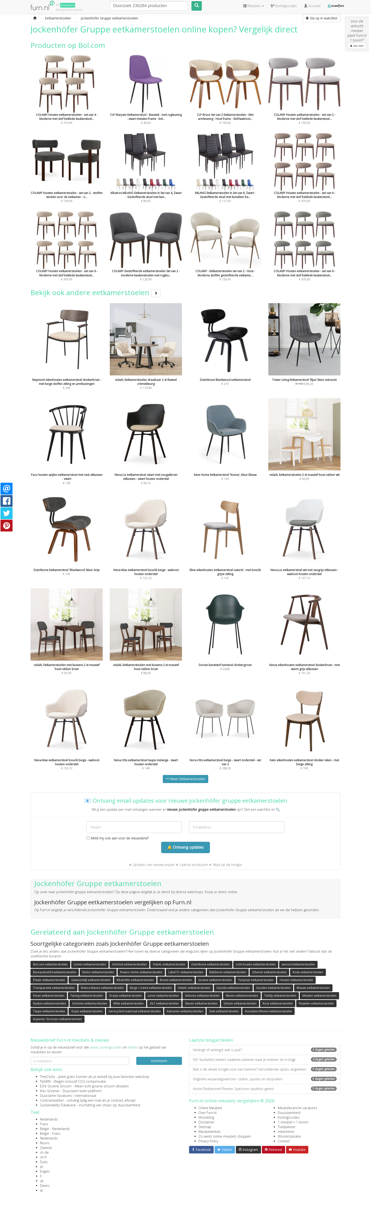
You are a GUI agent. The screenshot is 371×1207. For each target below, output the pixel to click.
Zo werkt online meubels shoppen (225, 1136)
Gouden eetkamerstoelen (273, 988)
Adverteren (286, 1131)
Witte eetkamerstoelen (128, 1003)
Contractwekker (52, 1100)
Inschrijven (159, 1060)
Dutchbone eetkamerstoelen (210, 964)
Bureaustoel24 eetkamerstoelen (54, 972)
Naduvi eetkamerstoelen (49, 1003)
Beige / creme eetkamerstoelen (151, 988)
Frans (44, 1124)
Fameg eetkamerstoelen (87, 996)
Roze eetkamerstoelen (278, 1003)
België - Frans (50, 1133)
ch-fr (43, 1157)
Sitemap (205, 1127)
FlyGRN (45, 1081)
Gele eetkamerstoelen (224, 1011)
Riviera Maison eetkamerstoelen (102, 988)
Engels (45, 1171)
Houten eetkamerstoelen (296, 980)
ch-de (44, 1152)
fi (41, 1176)
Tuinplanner (287, 1127)
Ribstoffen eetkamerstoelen (135, 980)
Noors (44, 1143)
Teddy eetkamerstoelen (280, 996)
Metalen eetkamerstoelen (319, 996)
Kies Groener (50, 1091)
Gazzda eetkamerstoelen (233, 988)
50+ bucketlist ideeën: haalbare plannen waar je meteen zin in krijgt (265, 1059)
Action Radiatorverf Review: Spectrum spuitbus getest (265, 1088)
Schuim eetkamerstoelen (240, 1003)
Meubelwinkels (210, 1131)
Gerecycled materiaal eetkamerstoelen (135, 1011)
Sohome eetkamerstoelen (202, 996)
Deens (45, 1185)
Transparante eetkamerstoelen (54, 988)
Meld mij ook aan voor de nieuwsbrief (118, 838)
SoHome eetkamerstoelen (89, 1003)
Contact (284, 1141)
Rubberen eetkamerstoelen (227, 972)
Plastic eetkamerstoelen (49, 980)
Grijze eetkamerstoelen (86, 1011)
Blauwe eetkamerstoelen (313, 988)
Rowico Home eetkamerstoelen (141, 972)
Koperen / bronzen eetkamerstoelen (57, 1019)
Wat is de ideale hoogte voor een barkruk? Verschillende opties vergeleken (265, 1069)
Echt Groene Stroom (55, 1086)
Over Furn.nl (207, 1112)
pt (41, 1166)
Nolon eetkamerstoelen (98, 972)
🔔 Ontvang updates (185, 847)
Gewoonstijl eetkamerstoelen (90, 980)
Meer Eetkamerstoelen (185, 779)
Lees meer (357, 45)
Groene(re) (67, 5)
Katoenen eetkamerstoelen (185, 1011)
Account (312, 6)
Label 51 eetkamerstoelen (185, 972)
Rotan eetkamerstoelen (48, 996)
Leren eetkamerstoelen (163, 996)
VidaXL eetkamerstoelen (169, 964)
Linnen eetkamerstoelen (90, 964)
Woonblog (206, 1117)
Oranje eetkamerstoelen (125, 996)
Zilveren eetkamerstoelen (269, 972)
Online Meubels (210, 1108)
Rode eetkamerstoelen (308, 972)
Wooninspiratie (289, 1136)
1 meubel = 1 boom (293, 1122)
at (41, 1190)
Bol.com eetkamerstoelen (50, 964)
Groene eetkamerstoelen (215, 980)
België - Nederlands (55, 1128)
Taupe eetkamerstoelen (49, 1011)
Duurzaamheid (289, 1112)
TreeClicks (47, 1076)
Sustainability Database (58, 1105)
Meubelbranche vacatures (297, 1108)
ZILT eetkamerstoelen (164, 1003)
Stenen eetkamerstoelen (242, 996)
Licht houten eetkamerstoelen (256, 964)
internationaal (85, 1095)
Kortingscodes (289, 1117)
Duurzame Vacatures (56, 1095)
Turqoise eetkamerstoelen (256, 980)
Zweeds (46, 1147)
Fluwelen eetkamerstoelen (316, 1003)
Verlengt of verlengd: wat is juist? (265, 1050)
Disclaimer (206, 1122)
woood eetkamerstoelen (298, 964)
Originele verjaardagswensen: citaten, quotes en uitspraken (265, 1079)
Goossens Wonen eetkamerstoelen (268, 1011)
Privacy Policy (208, 1141)
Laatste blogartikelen (211, 1040)
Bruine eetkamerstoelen (176, 980)
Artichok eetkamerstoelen (129, 964)
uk (42, 1181)
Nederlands (49, 1119)
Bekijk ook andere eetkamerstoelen (96, 292)
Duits (44, 1162)
